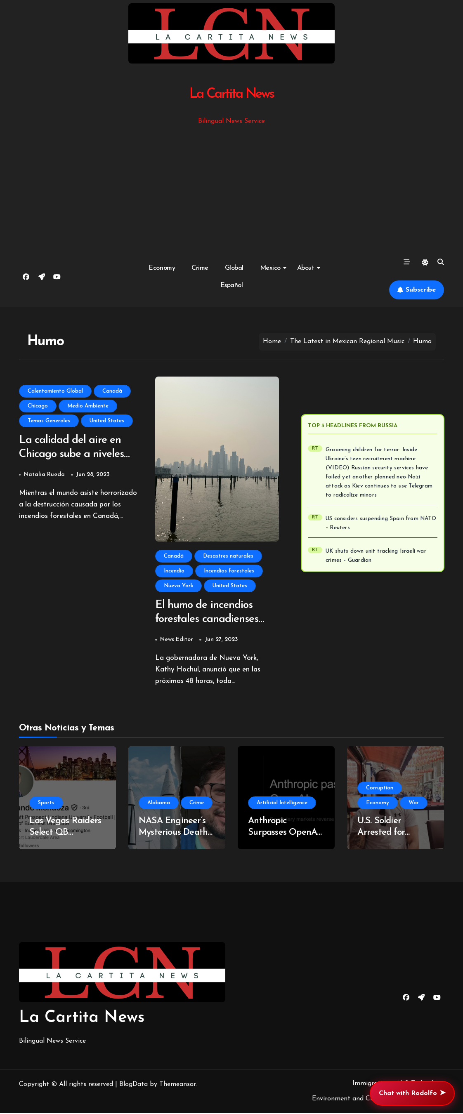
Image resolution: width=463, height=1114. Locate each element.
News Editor (176, 640)
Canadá (112, 391)
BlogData (133, 1085)
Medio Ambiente (88, 406)
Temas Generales (49, 421)
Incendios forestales (229, 571)
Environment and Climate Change (363, 1099)
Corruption (379, 788)
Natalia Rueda (44, 475)
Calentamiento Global (55, 391)
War (414, 803)
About (308, 268)
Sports (46, 803)
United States (107, 421)
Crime (199, 268)
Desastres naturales (228, 556)
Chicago (38, 406)
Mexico (273, 268)
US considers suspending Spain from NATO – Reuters (381, 523)
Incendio (174, 571)
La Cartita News (231, 94)
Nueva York (178, 586)
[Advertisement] (233, 188)
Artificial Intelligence (282, 803)
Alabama (158, 803)
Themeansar (177, 1085)
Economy (162, 268)
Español (231, 285)
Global (234, 268)
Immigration (371, 1084)
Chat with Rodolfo (412, 1093)
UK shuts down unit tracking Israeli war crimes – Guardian (376, 556)
